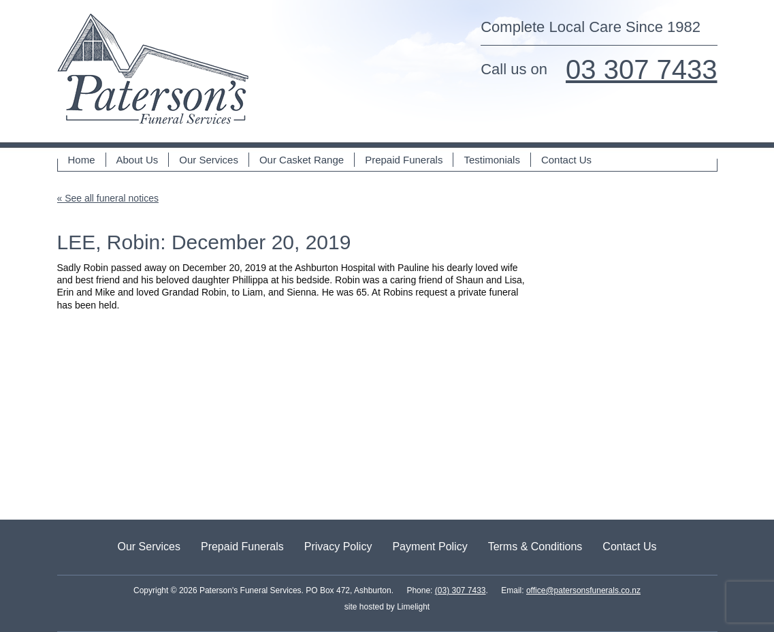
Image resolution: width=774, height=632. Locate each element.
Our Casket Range (301, 159)
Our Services (208, 159)
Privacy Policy (338, 546)
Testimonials (492, 159)
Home (81, 159)
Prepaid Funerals (403, 159)
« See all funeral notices (108, 198)
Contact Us (566, 159)
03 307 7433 (641, 69)
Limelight (412, 607)
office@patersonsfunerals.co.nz (583, 590)
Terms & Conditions (535, 546)
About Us (137, 159)
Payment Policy (429, 546)
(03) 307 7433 (460, 590)
